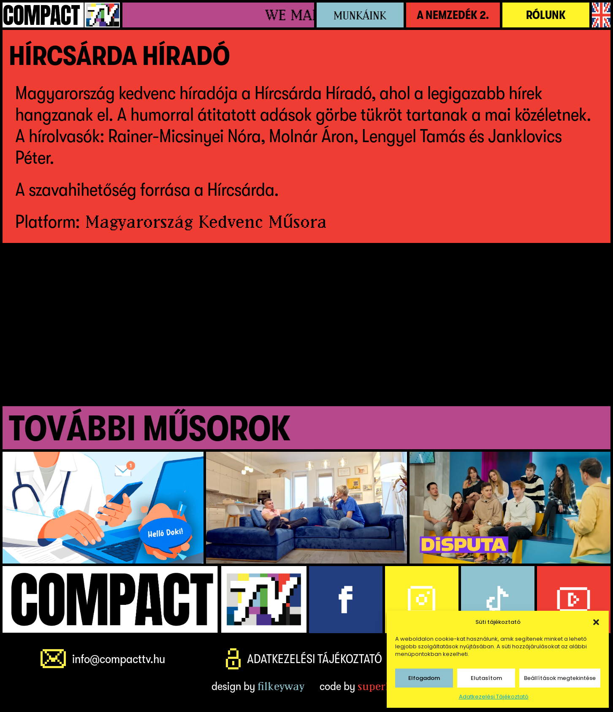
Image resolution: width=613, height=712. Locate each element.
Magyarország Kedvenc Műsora (206, 222)
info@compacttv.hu (118, 659)
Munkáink (360, 15)
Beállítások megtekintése (560, 678)
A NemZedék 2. (453, 15)
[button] (596, 622)
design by (258, 686)
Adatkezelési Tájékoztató (494, 697)
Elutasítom (486, 678)
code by (360, 686)
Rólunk (546, 15)
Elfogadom (424, 678)
